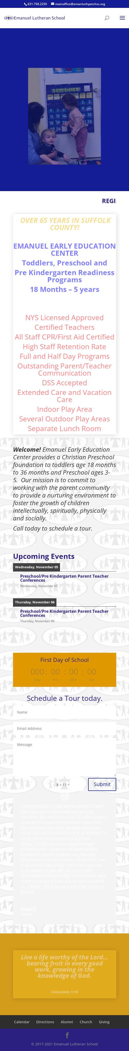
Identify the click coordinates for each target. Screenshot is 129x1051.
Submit (102, 784)
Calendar (22, 1021)
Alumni (67, 1021)
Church (86, 1021)
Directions (45, 1021)
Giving (104, 1021)
